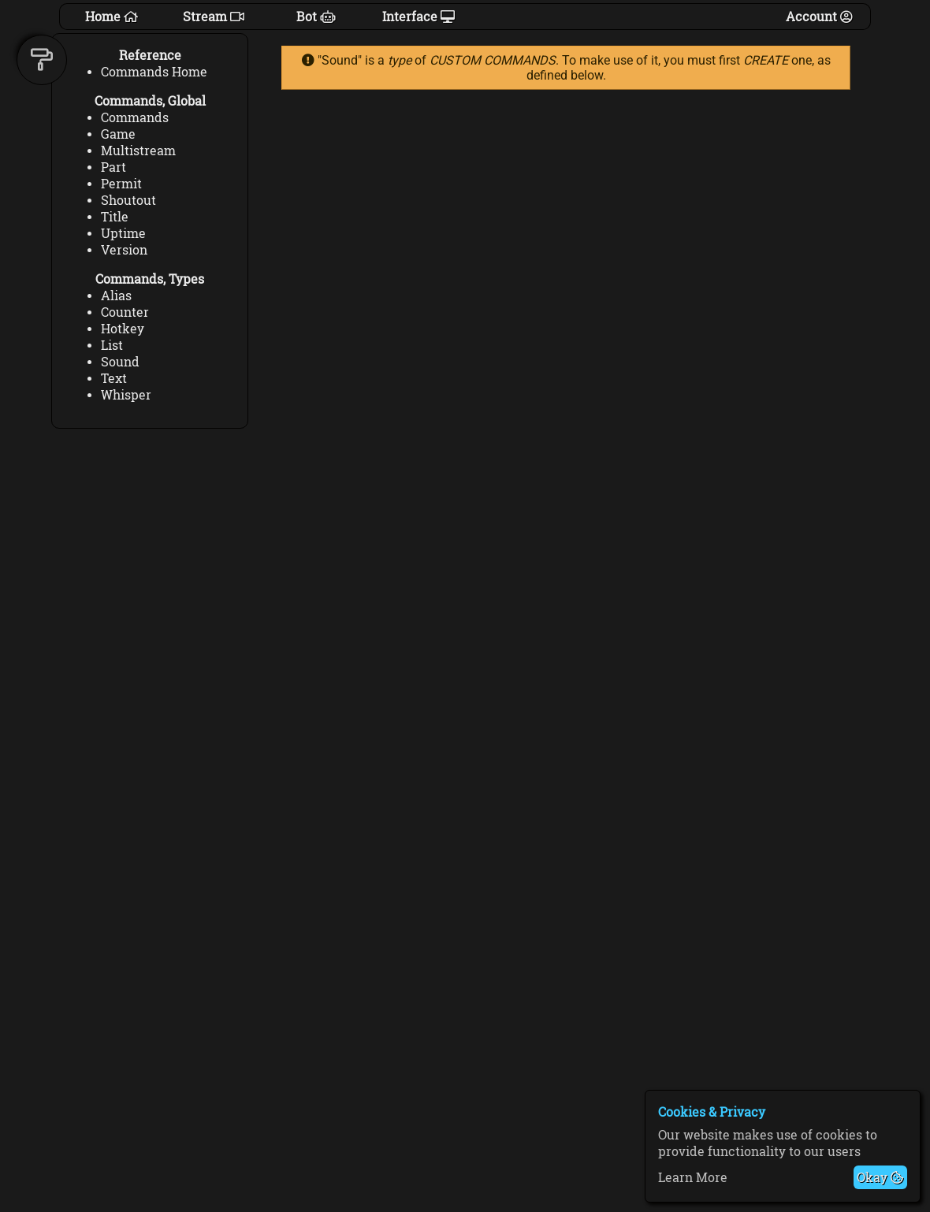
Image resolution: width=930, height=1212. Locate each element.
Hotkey (122, 328)
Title (114, 216)
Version (124, 249)
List (112, 344)
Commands (135, 117)
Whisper (126, 394)
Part (113, 166)
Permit (121, 183)
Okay (880, 1177)
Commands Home (154, 71)
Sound (120, 361)
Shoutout (128, 199)
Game (118, 133)
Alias (116, 295)
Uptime (123, 233)
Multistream (138, 150)
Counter (125, 311)
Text (114, 378)
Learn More (692, 1177)
